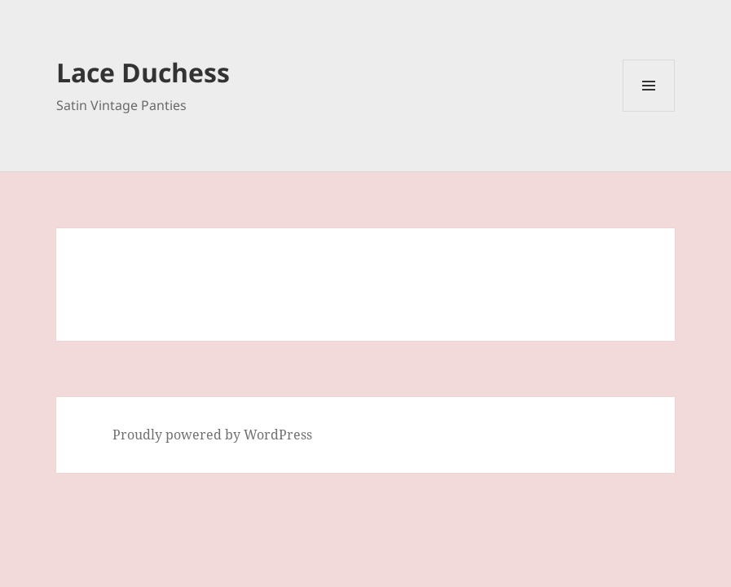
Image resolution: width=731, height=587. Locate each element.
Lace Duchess (143, 72)
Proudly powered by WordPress (212, 435)
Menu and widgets (649, 111)
